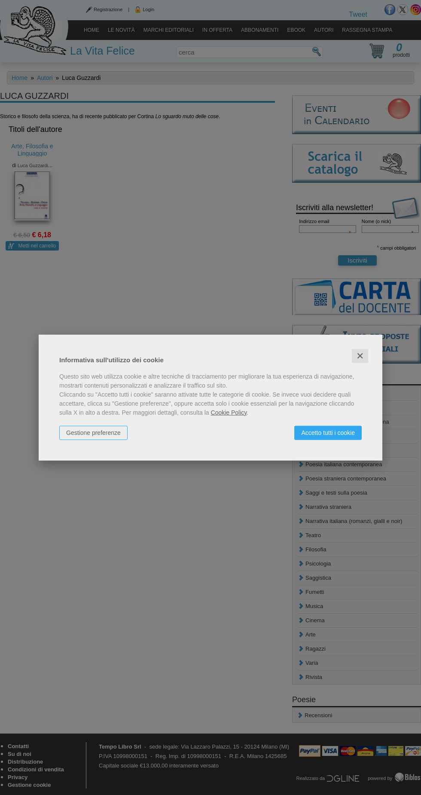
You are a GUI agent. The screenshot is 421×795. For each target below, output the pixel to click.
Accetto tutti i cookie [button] (328, 432)
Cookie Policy (229, 412)
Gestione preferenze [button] (93, 432)
